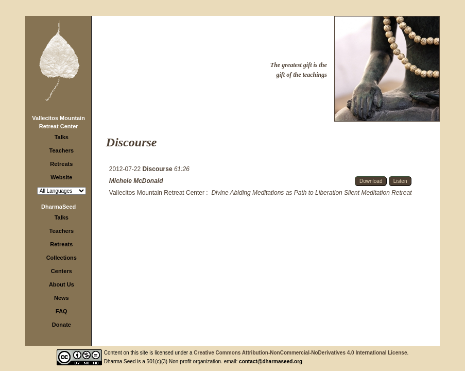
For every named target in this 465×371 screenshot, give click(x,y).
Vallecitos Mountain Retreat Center (156, 192)
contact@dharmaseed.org (270, 361)
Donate (61, 325)
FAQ (61, 311)
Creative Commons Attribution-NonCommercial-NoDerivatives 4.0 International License (300, 353)
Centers (61, 271)
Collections (61, 258)
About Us (61, 284)
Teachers (61, 150)
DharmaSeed (58, 207)
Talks (61, 137)
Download (370, 181)
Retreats (61, 164)
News (61, 298)
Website (61, 177)
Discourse (158, 169)
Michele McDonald (136, 180)
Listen (400, 181)
